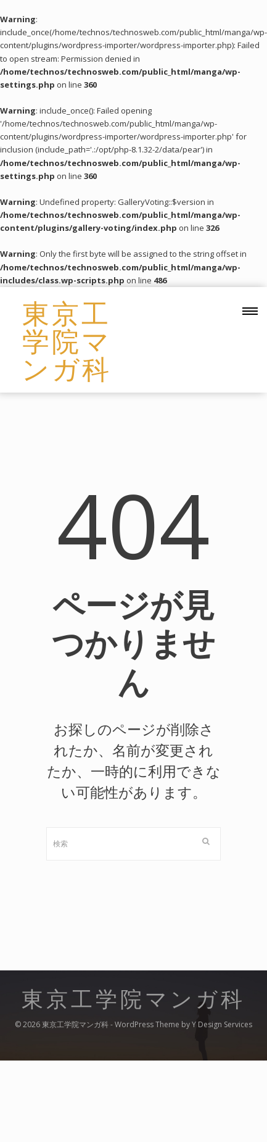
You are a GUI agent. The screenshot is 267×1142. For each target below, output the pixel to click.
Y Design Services (222, 1024)
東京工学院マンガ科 (67, 340)
